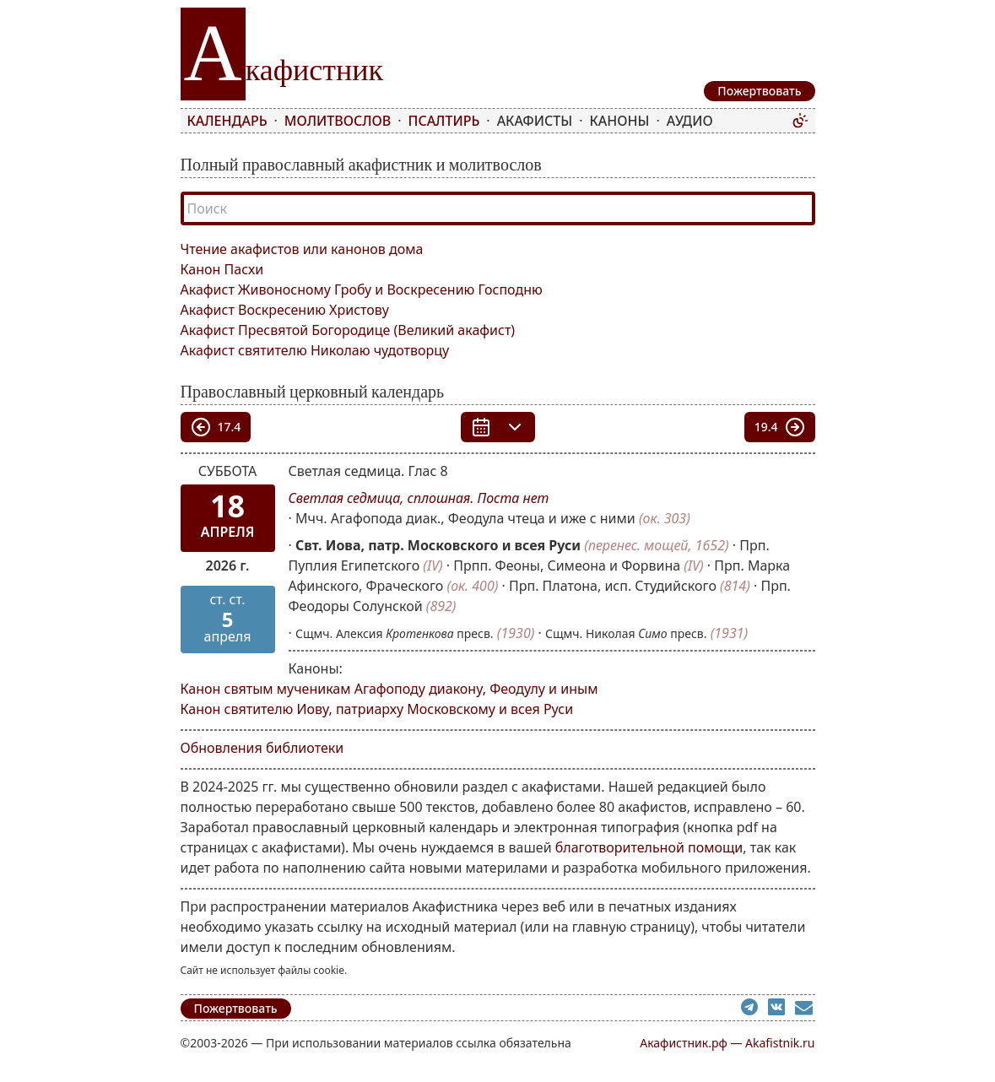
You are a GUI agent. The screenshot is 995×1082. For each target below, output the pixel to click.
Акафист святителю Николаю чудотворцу (315, 350)
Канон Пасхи (222, 269)
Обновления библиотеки (262, 747)
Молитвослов (337, 120)
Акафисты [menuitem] (535, 120)
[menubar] (486, 120)
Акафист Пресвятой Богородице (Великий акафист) (348, 330)
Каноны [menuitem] (620, 120)
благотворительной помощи (649, 847)
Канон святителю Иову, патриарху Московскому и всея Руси (377, 709)
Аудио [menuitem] (690, 120)
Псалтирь (444, 120)
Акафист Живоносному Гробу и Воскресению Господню (362, 289)
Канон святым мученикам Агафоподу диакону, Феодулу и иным (389, 688)
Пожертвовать (236, 1008)
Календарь (227, 120)
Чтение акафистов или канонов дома (302, 249)
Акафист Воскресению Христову (285, 309)
